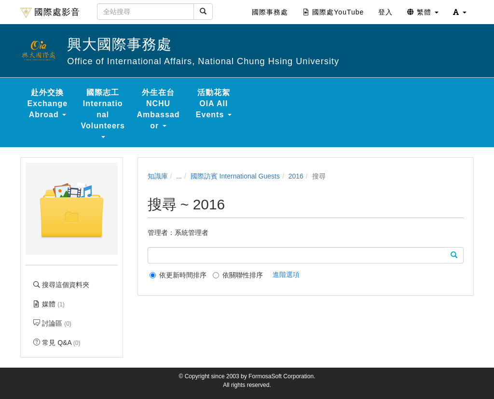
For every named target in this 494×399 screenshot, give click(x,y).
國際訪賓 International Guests (235, 176)
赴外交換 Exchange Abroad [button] (47, 103)
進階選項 (286, 274)
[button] (460, 12)
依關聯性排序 (238, 275)
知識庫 (158, 176)
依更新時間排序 (178, 275)
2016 (295, 176)
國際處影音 (50, 12)
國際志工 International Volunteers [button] (103, 113)
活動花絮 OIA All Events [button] (214, 103)
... (179, 176)
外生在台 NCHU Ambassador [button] (158, 109)
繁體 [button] (423, 12)
